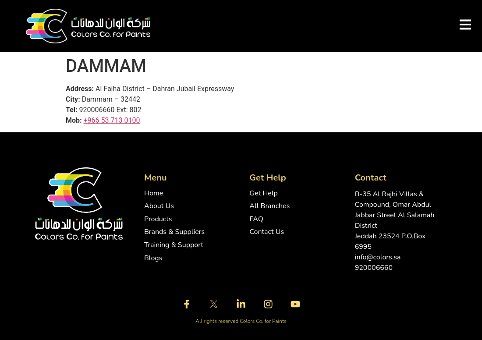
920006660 (374, 268)
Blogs (153, 258)
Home (153, 193)
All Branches (269, 206)
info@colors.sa (378, 257)
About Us (159, 206)
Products (158, 219)
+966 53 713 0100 (112, 120)
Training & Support (173, 245)
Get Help (263, 193)
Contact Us (266, 232)
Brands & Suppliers (174, 232)
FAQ (256, 219)
